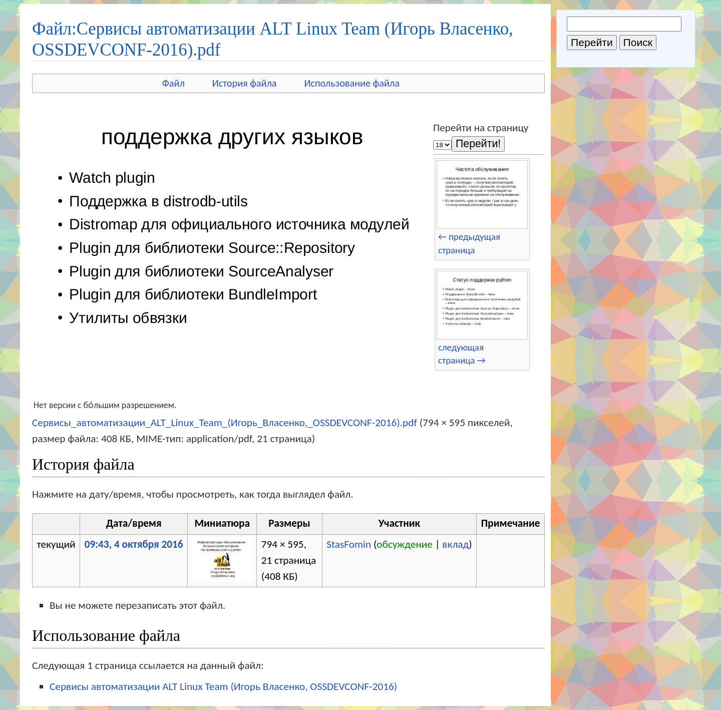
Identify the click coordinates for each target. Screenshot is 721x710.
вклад (455, 544)
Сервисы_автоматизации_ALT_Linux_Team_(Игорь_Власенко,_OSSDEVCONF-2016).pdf (224, 422)
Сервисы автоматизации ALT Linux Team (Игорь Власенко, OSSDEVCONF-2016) (223, 686)
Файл (173, 83)
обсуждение (405, 544)
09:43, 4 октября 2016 (134, 544)
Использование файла (352, 83)
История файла (244, 83)
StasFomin (348, 544)
